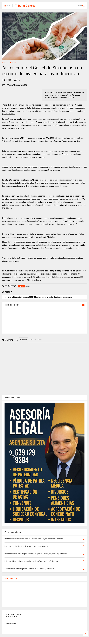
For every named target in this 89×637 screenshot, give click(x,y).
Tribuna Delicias (25, 5)
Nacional (13, 63)
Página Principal (11, 623)
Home (4, 63)
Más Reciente (11, 579)
